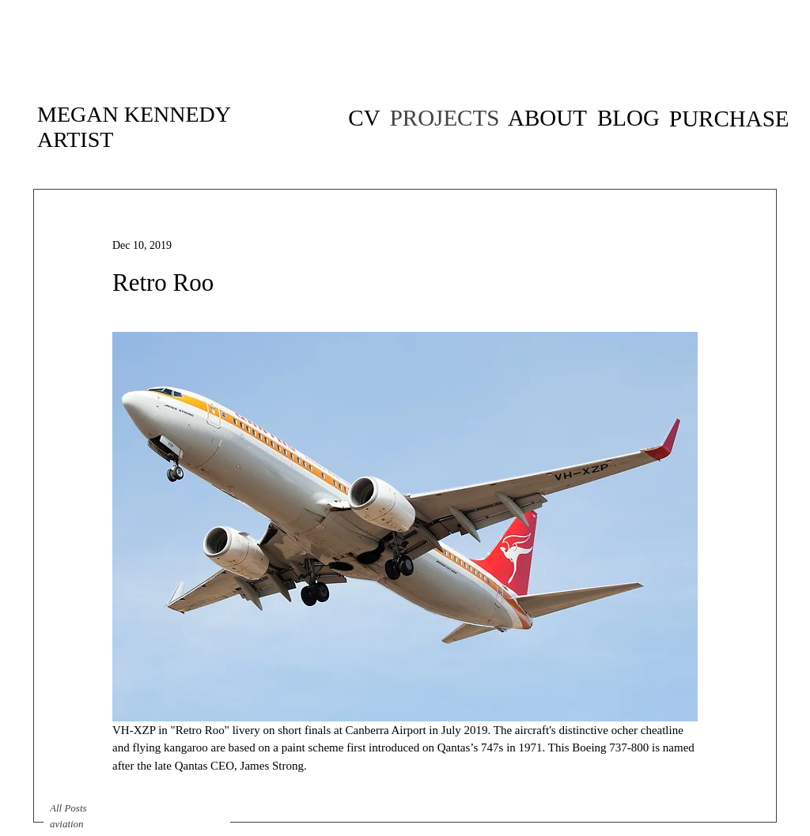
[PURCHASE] (729, 118)
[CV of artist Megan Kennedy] (364, 118)
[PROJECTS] (444, 118)
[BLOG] (628, 118)
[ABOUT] (547, 118)
